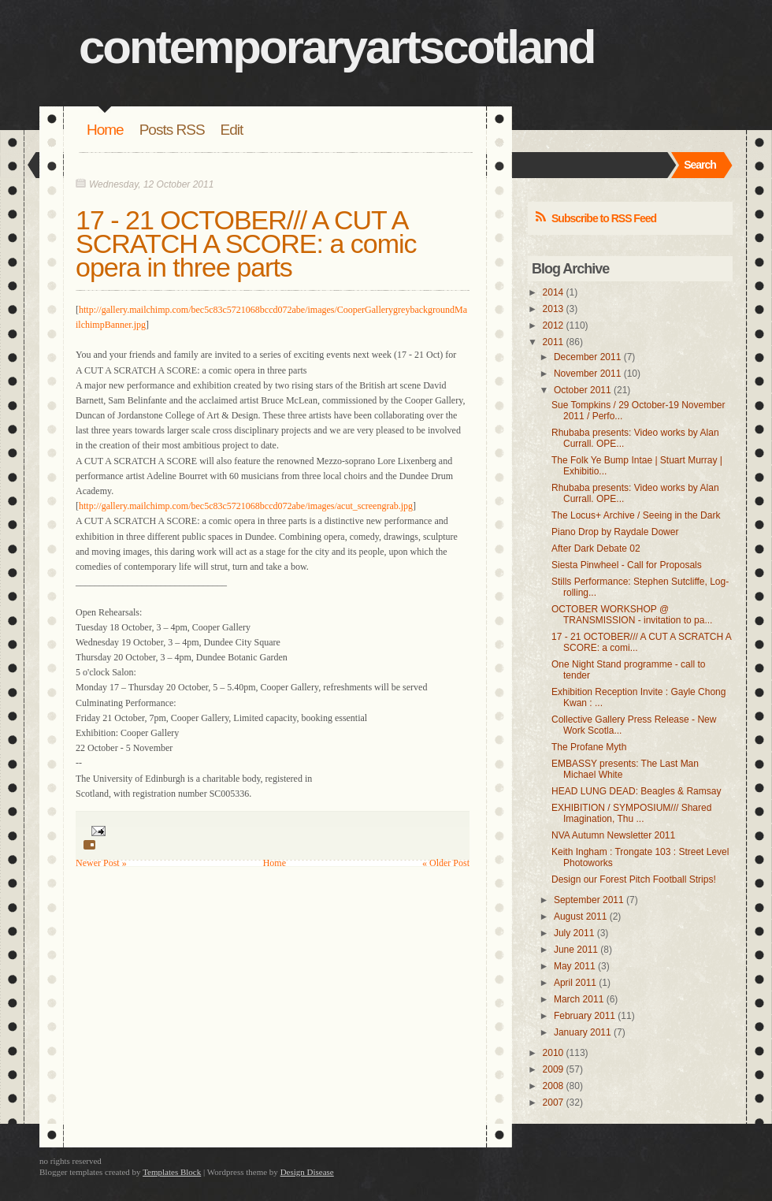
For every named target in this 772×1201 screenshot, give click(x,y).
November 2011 (587, 373)
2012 (553, 325)
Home (105, 129)
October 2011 (582, 390)
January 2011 (582, 1032)
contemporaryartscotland (337, 46)
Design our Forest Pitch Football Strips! (633, 879)
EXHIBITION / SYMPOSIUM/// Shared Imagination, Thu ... (631, 813)
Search (700, 164)
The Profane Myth (588, 747)
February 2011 (584, 1015)
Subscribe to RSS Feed (603, 218)
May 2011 (575, 966)
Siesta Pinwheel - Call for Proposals (626, 565)
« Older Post (446, 862)
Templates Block (172, 1172)
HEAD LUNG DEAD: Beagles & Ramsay (636, 791)
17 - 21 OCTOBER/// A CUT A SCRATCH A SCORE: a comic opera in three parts (246, 243)
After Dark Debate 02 (595, 548)
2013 (553, 308)
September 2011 (589, 899)
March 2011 (578, 999)
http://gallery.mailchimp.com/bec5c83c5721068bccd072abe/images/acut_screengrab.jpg (246, 505)
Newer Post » (101, 862)
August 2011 (580, 916)
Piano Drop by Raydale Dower (614, 531)
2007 (553, 1102)
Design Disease (307, 1172)
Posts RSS (172, 129)
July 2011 (574, 933)
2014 (553, 292)
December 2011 (587, 357)
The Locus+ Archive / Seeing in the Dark (635, 515)
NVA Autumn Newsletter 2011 (613, 835)
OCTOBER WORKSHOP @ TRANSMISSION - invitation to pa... (631, 615)
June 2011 (576, 949)
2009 (553, 1069)
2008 (553, 1085)
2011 (553, 342)
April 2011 (575, 982)
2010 (553, 1052)
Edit (232, 129)
